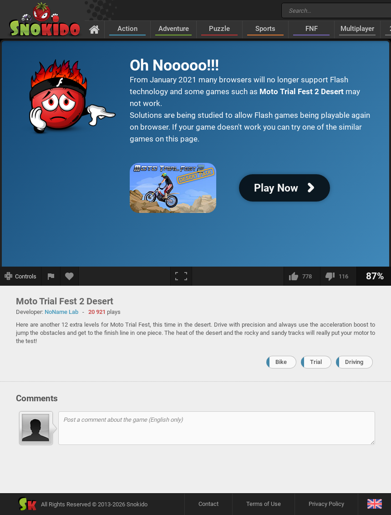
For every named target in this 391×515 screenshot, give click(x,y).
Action (127, 29)
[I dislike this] (338, 276)
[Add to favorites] (70, 276)
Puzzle (219, 29)
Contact (208, 503)
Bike (281, 361)
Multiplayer (357, 29)
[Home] (94, 29)
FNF (311, 29)
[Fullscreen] (181, 276)
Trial (316, 361)
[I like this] (302, 276)
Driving (354, 361)
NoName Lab (61, 311)
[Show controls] (20, 276)
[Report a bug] (51, 276)
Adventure (173, 29)
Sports (265, 29)
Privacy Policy (326, 503)
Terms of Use (263, 503)
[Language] (374, 504)
